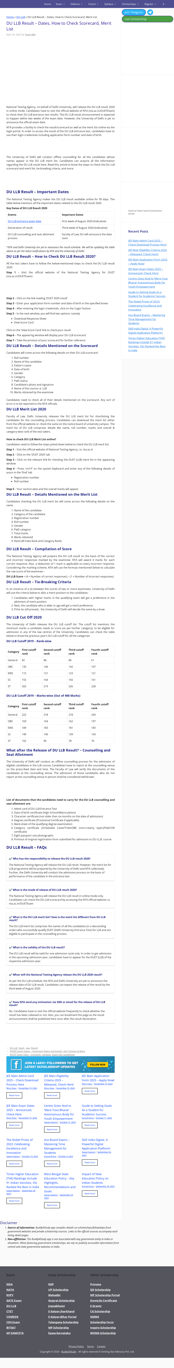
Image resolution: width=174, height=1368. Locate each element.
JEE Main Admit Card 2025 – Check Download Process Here (22, 1080)
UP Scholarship (58, 1289)
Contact (101, 1346)
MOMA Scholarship (103, 1333)
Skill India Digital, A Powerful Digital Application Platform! (96, 1144)
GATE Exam (14, 1300)
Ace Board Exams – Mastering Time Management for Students (146, 319)
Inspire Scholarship (103, 1327)
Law (28, 1048)
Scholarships (132, 4)
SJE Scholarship (100, 1289)
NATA (10, 1289)
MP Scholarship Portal (105, 1295)
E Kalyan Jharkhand (61, 1311)
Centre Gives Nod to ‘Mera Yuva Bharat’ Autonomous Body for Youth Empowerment (148, 282)
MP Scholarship (58, 1327)
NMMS (94, 1317)
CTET (9, 1311)
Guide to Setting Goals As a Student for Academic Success (97, 1110)
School (95, 4)
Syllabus (111, 4)
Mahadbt (54, 1295)
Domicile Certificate (103, 1300)
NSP (51, 1284)
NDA (9, 1284)
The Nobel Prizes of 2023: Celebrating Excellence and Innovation (145, 305)
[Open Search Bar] (163, 4)
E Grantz (95, 1306)
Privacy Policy (76, 1346)
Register (152, 4)
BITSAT (11, 1327)
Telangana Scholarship (63, 1322)
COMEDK (12, 1317)
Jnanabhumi (56, 1306)
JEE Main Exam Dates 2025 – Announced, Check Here (20, 1110)
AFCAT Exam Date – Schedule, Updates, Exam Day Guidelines (42, 1054)
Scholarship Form (102, 1322)
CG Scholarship (100, 1311)
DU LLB (20, 17)
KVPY (9, 1295)
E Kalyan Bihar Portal (62, 1317)
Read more (14, 1095)
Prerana (95, 1284)
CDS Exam (13, 1322)
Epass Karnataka (59, 1333)
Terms (90, 1346)
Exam (62, 4)
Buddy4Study (68, 1351)
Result (34, 1048)
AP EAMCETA (15, 1333)
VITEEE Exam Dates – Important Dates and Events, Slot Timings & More (47, 1051)
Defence (78, 4)
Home (47, 4)
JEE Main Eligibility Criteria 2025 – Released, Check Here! (59, 1080)
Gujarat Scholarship (61, 1300)
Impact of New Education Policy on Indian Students (95, 1178)
